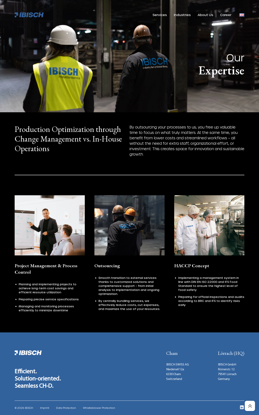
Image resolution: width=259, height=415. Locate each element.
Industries (182, 15)
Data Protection (66, 407)
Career (225, 15)
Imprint (44, 407)
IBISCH (29, 407)
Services (160, 15)
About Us (205, 15)
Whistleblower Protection (99, 407)
